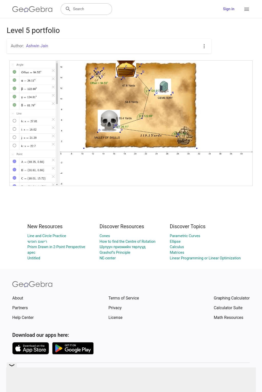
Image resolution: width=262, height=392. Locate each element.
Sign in (228, 9)
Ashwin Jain (37, 45)
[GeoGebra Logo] (32, 9)
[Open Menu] (247, 9)
